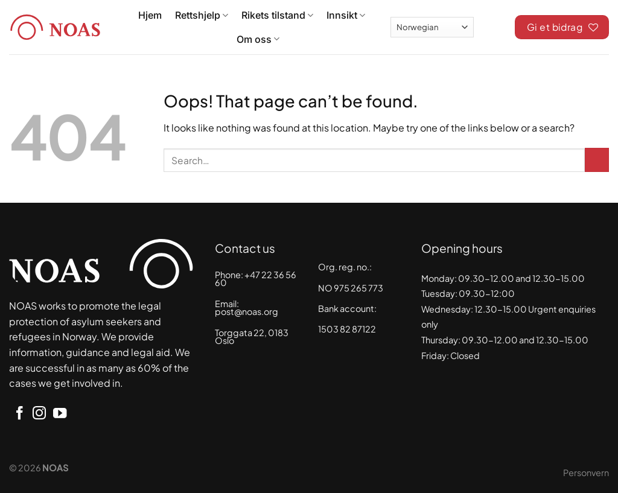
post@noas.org (246, 311)
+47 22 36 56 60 (255, 278)
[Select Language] (432, 27)
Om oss (258, 39)
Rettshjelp (201, 15)
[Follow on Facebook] (19, 414)
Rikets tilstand (277, 15)
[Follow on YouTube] (59, 414)
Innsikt (346, 15)
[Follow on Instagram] (39, 414)
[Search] (494, 25)
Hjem (150, 15)
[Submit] (597, 160)
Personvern (586, 472)
